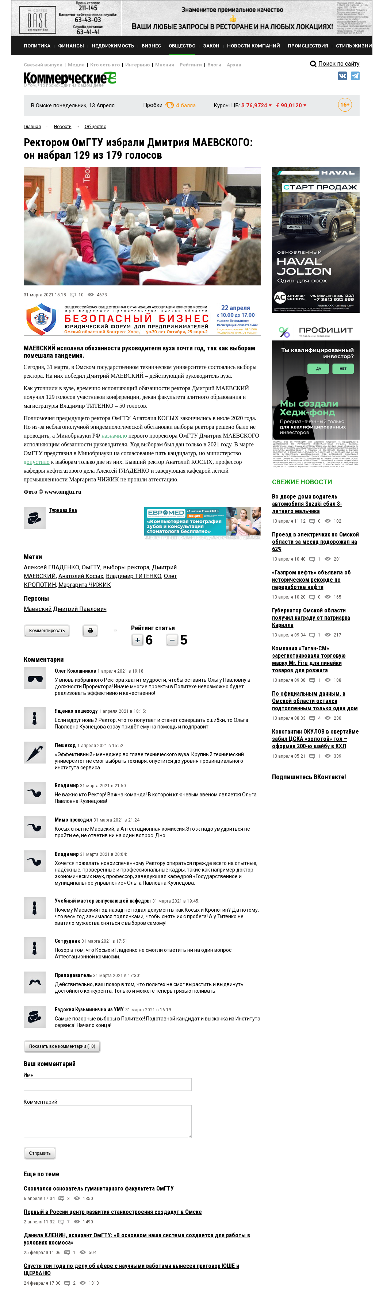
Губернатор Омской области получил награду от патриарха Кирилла (311, 620)
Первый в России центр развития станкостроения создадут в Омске (113, 1214)
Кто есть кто (94, 65)
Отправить (41, 1156)
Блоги (190, 65)
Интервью (122, 65)
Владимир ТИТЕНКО (133, 579)
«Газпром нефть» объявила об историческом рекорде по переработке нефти (311, 582)
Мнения (146, 65)
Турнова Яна (63, 513)
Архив (208, 65)
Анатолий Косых (80, 579)
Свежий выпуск (40, 65)
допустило (37, 465)
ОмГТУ (91, 570)
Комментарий (40, 1105)
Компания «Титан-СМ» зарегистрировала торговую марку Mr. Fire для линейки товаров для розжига (309, 662)
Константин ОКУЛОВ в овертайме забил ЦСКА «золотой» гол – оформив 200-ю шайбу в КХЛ (315, 742)
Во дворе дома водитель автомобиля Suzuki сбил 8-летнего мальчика (307, 507)
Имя (29, 1078)
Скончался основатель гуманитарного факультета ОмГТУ (99, 1191)
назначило (114, 438)
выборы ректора (126, 570)
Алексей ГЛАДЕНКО (51, 570)
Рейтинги (169, 65)
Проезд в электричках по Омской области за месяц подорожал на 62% (315, 544)
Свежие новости (302, 485)
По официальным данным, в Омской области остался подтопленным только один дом (315, 704)
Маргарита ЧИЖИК (84, 587)
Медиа (69, 65)
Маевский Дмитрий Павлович (65, 611)
